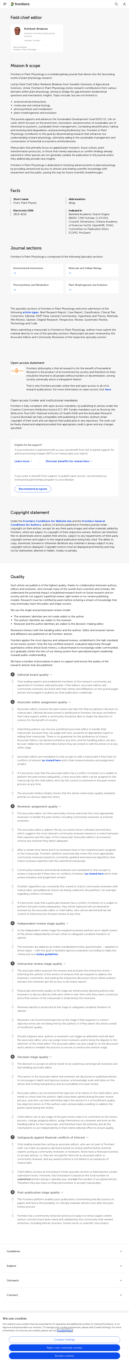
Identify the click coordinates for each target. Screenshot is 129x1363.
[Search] (116, 4)
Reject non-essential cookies (64, 1349)
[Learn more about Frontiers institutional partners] (23, 461)
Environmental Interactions (28, 268)
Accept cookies (64, 1357)
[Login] (124, 4)
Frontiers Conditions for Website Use (47, 521)
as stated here (51, 760)
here (108, 389)
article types (31, 312)
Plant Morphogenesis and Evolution (88, 285)
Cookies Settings (64, 1341)
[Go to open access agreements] (69, 461)
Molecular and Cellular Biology (85, 268)
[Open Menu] (5, 4)
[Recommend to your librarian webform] (33, 489)
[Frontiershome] (20, 4)
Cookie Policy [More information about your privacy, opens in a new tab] (64, 1332)
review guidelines (47, 954)
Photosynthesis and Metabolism (31, 285)
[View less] (51, 674)
